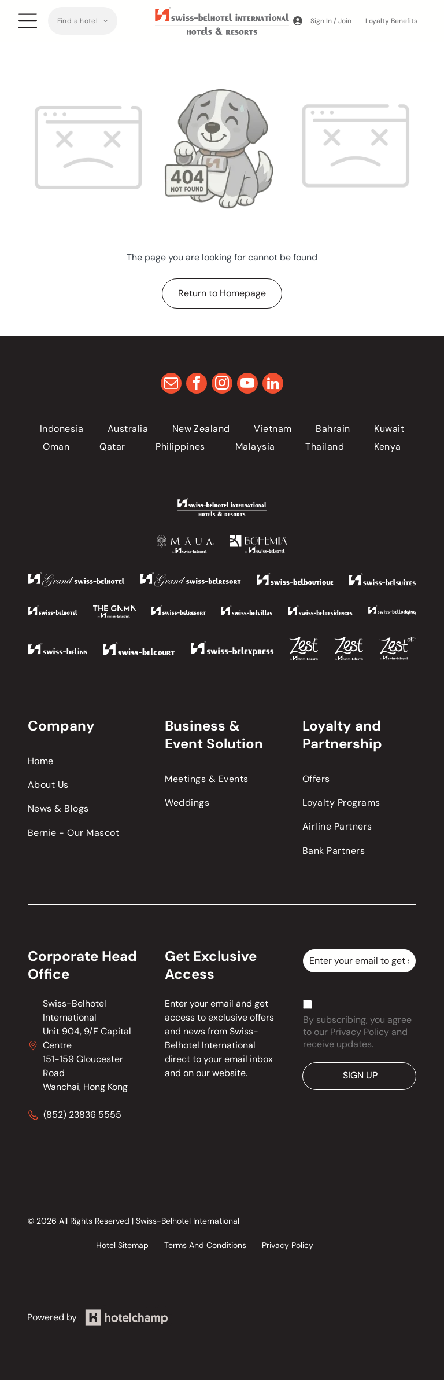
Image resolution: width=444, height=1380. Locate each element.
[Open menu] (27, 21)
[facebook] (196, 385)
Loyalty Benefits (391, 20)
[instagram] (222, 385)
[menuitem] (83, 21)
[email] (171, 385)
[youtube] (247, 385)
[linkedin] (272, 385)
